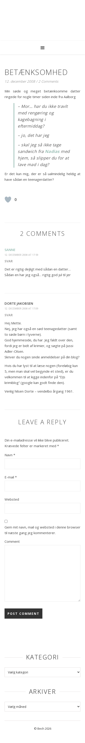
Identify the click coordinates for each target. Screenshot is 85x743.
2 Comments (48, 81)
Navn (10, 455)
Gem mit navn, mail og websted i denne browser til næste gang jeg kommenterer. (42, 530)
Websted (12, 499)
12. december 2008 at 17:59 (21, 254)
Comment (12, 541)
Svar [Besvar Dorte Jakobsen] (9, 315)
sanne (10, 249)
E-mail (11, 477)
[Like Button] (8, 199)
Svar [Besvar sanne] (9, 261)
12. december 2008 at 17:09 (21, 308)
